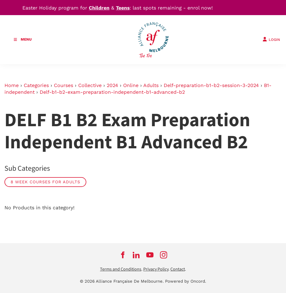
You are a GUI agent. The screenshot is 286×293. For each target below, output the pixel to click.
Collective (90, 85)
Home (11, 85)
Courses (63, 85)
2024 (112, 85)
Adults (151, 85)
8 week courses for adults (45, 181)
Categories (36, 85)
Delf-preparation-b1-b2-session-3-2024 (211, 85)
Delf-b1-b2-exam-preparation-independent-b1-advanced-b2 (112, 92)
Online (131, 85)
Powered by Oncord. (185, 281)
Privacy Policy (155, 269)
